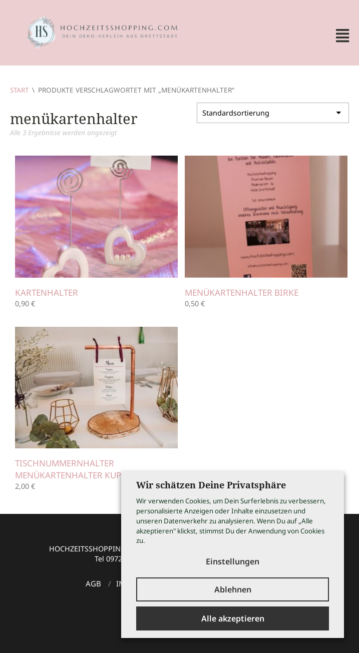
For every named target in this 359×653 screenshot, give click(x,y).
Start (20, 90)
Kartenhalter (47, 292)
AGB (93, 583)
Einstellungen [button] (232, 561)
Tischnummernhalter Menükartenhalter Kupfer (77, 469)
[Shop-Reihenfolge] (273, 112)
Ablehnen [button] (232, 589)
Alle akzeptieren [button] (232, 618)
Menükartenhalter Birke (243, 292)
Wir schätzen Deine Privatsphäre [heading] (211, 485)
